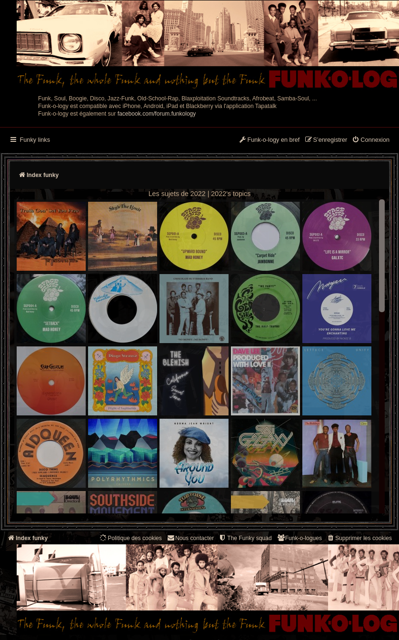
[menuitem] (370, 140)
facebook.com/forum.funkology (157, 113)
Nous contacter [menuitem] (190, 538)
